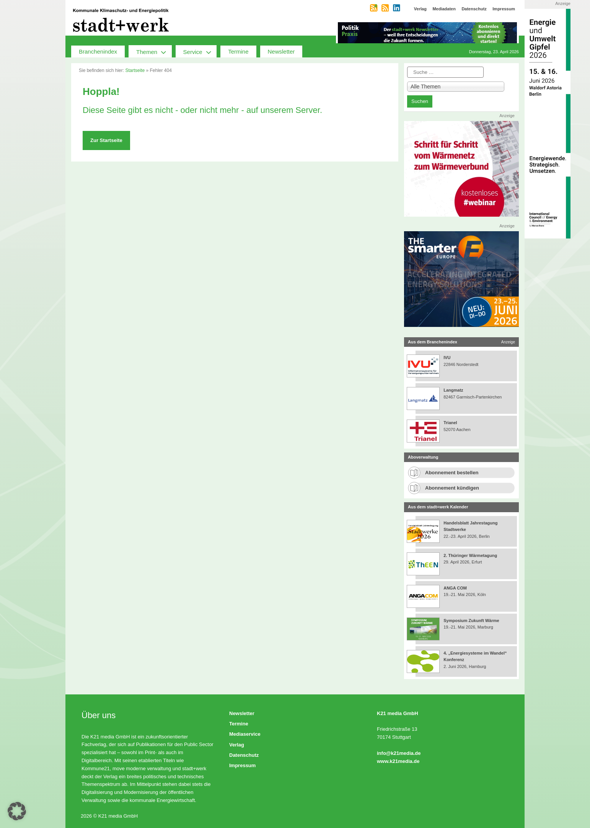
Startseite (135, 70)
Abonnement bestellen (451, 472)
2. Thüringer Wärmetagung (470, 555)
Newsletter (281, 51)
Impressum (242, 765)
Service (200, 51)
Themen (154, 51)
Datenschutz (244, 755)
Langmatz (453, 390)
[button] (17, 811)
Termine (238, 51)
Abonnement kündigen (452, 488)
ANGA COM (455, 588)
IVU (446, 357)
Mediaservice (245, 734)
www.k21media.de (398, 761)
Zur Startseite (106, 140)
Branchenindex (98, 51)
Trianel (450, 422)
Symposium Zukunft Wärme (471, 620)
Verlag (236, 745)
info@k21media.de (399, 753)
